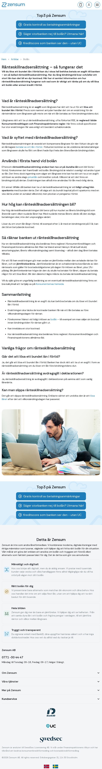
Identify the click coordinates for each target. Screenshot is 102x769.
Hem (3, 59)
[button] (97, 5)
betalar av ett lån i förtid (29, 147)
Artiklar (15, 59)
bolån (54, 319)
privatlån (32, 177)
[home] (13, 4)
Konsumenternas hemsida (50, 284)
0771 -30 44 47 (12, 657)
